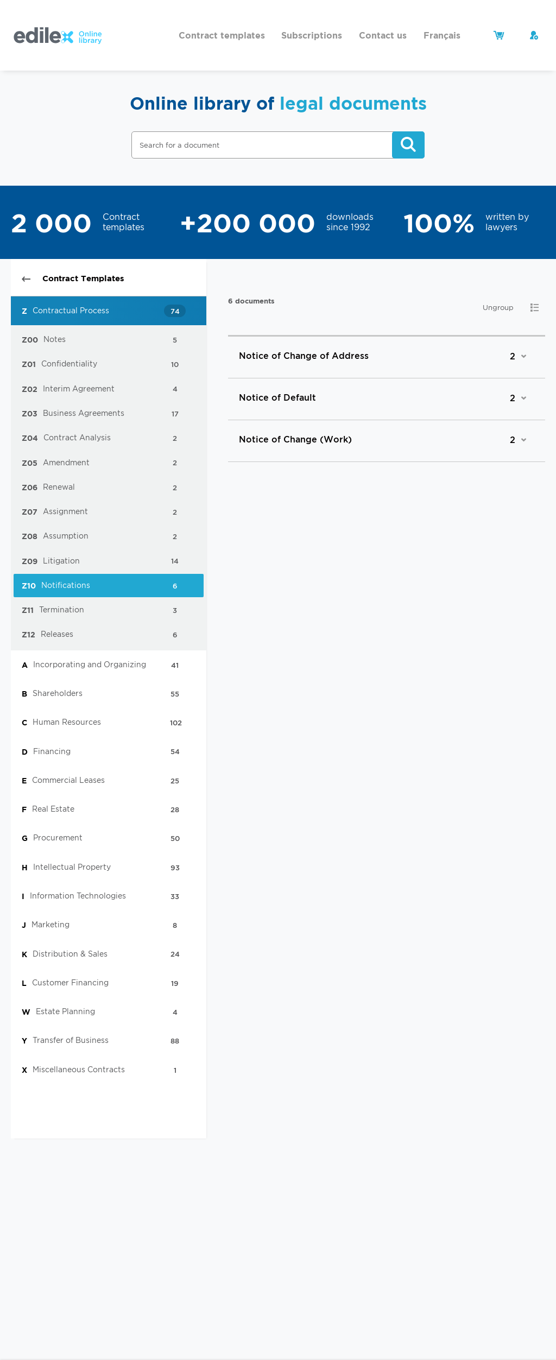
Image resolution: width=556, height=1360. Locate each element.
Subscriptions (311, 35)
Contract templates (222, 35)
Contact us (383, 35)
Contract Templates (73, 278)
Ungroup (498, 307)
